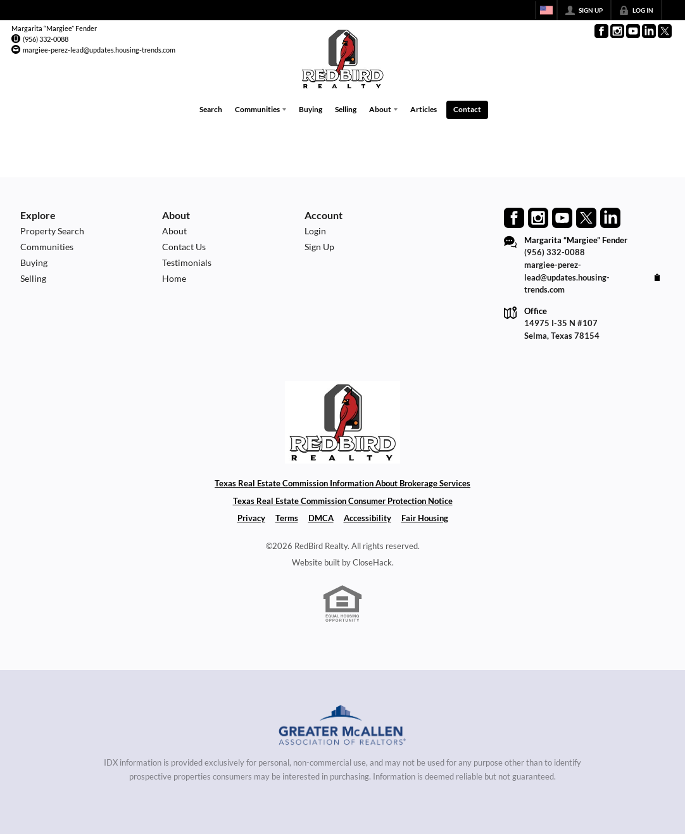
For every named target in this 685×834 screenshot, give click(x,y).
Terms (286, 518)
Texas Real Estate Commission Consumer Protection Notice (343, 501)
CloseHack (372, 562)
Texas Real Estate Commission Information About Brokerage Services (342, 483)
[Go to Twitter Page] (665, 31)
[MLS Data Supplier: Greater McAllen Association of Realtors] (342, 727)
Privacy (251, 518)
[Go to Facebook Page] (601, 31)
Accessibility (367, 518)
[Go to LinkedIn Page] (649, 31)
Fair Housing (424, 518)
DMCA (321, 518)
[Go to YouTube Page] (633, 31)
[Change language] (546, 10)
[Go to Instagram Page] (617, 31)
